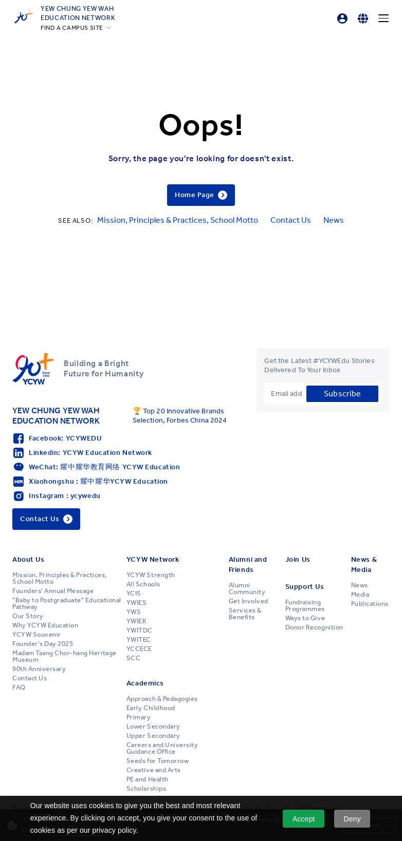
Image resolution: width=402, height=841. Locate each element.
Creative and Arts (153, 770)
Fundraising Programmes (305, 606)
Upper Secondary (153, 735)
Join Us (297, 559)
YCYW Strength (150, 575)
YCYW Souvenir (36, 634)
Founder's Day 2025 (42, 643)
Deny (352, 819)
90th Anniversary (39, 669)
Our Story (28, 616)
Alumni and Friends (248, 564)
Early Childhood (150, 708)
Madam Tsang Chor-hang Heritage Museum (64, 656)
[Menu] (383, 18)
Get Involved (248, 601)
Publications (370, 603)
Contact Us (290, 220)
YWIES (136, 602)
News (333, 220)
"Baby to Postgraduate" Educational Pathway (66, 603)
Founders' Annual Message (53, 591)
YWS (133, 612)
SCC (133, 658)
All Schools (143, 584)
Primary (138, 717)
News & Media (364, 564)
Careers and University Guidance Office (162, 748)
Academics (145, 683)
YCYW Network (152, 559)
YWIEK (136, 621)
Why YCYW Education (45, 625)
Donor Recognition (314, 627)
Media (360, 594)
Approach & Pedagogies (162, 698)
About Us (28, 559)
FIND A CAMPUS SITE (72, 27)
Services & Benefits (245, 614)
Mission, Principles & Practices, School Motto (177, 220)
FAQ (19, 687)
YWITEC (138, 639)
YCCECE (139, 649)
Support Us (304, 586)
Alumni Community (247, 589)
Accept (304, 819)
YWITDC (139, 630)
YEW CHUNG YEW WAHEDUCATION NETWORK (78, 13)
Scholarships (146, 788)
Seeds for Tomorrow (157, 760)
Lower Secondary (153, 726)
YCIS (133, 593)
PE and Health (147, 779)
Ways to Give (305, 618)
